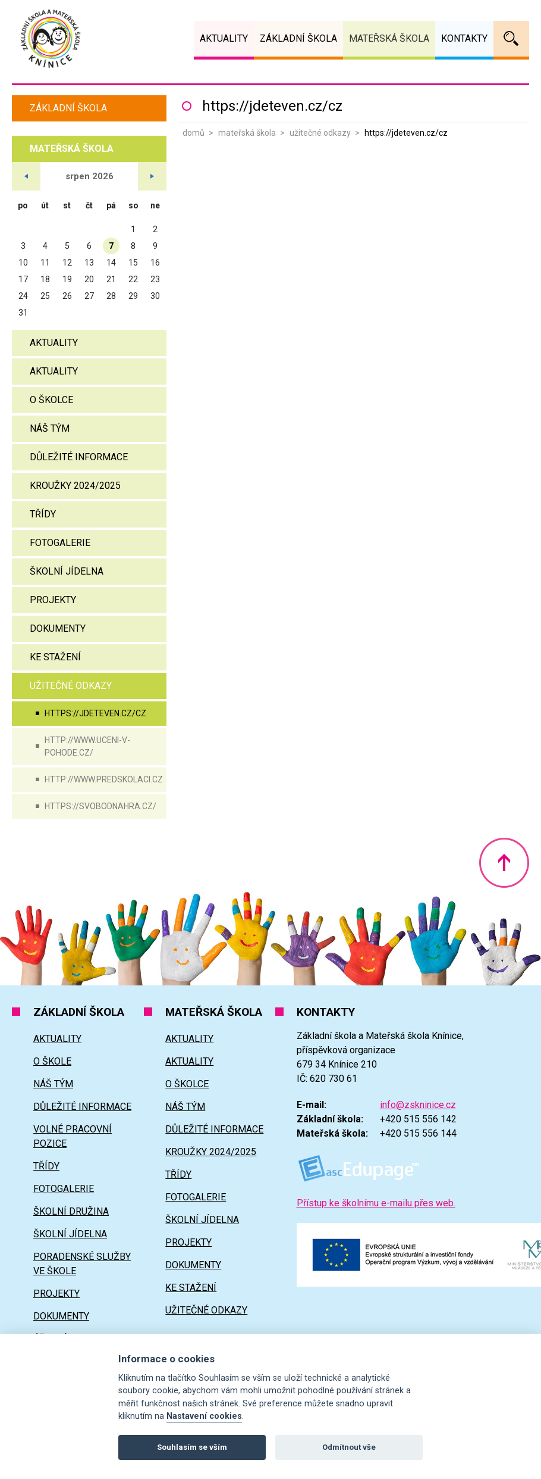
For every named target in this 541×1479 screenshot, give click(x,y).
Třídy (43, 514)
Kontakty (464, 38)
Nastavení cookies (204, 1416)
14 (111, 262)
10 (23, 262)
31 (23, 312)
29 (133, 296)
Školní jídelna (66, 571)
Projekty (53, 600)
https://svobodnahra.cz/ (100, 806)
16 (155, 262)
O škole (52, 1061)
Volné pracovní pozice (72, 1136)
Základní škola (68, 108)
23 (155, 279)
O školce (51, 399)
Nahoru (504, 863)
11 (45, 262)
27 (89, 296)
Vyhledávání (511, 39)
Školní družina (71, 1211)
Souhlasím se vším (192, 1447)
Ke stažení (55, 657)
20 (89, 279)
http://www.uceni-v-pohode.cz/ (87, 746)
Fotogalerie (60, 542)
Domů (194, 133)
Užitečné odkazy (320, 133)
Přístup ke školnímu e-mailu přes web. (376, 1203)
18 (45, 279)
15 (133, 262)
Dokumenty (58, 628)
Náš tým (50, 428)
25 (45, 296)
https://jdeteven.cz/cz (95, 713)
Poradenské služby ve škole (82, 1264)
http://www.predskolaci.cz (104, 779)
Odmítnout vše (349, 1447)
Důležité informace (79, 457)
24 (23, 296)
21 (111, 279)
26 (67, 296)
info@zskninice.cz (418, 1104)
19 (67, 279)
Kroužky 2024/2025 (75, 485)
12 (67, 262)
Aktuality (54, 342)
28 (111, 296)
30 (155, 296)
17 (23, 279)
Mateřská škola (247, 133)
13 (89, 262)
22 (133, 279)
